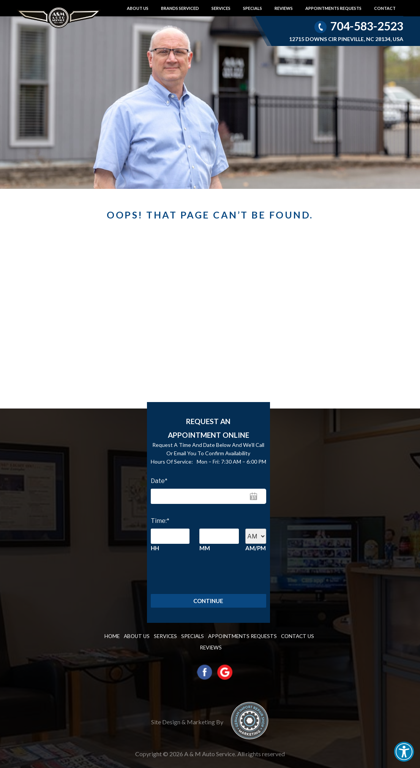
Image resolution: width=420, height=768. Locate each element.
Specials (252, 8)
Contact (385, 8)
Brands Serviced (180, 8)
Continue (208, 602)
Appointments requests (333, 8)
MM (204, 548)
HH (155, 548)
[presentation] (185, 573)
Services (221, 8)
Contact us (275, 638)
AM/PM (255, 548)
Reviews (284, 8)
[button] (404, 751)
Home (114, 638)
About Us (137, 8)
